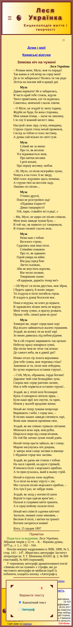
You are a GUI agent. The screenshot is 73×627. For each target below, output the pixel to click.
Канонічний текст (32, 602)
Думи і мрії (36, 48)
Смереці (27, 624)
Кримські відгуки (36, 55)
